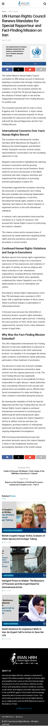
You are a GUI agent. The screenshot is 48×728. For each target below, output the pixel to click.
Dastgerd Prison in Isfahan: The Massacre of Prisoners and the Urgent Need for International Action (23, 586)
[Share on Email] (30, 69)
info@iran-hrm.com (24, 711)
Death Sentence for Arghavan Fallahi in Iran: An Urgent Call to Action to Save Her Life (23, 634)
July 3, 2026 (6, 641)
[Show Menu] (3, 4)
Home (4, 11)
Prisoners (8, 578)
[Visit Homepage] (24, 3)
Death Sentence (11, 626)
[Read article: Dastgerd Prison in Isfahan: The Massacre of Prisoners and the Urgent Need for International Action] (24, 564)
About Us (19, 719)
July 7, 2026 (6, 544)
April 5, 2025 (6, 40)
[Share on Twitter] (18, 69)
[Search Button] (45, 4)
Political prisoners (13, 533)
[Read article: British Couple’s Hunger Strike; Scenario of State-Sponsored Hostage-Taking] (24, 519)
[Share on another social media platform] (41, 69)
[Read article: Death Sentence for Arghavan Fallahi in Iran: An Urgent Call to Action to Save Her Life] (24, 612)
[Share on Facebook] (7, 69)
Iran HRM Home (7, 719)
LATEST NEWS (13, 11)
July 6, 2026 (6, 593)
